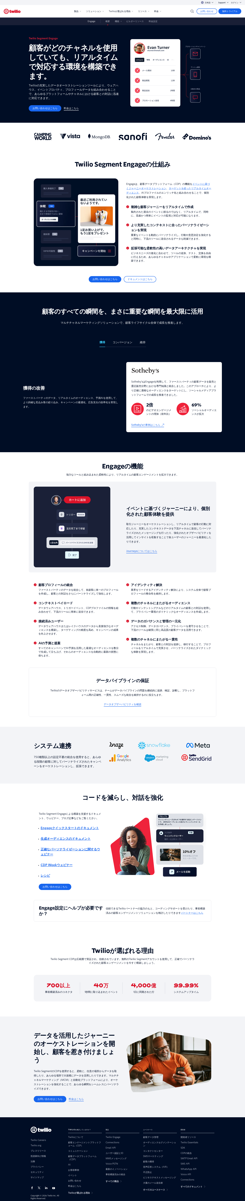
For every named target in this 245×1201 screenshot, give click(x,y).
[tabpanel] (122, 397)
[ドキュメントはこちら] (140, 279)
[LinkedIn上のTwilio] (47, 1187)
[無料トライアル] (229, 11)
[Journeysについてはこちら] (141, 551)
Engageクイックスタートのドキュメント (70, 828)
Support (223, 2)
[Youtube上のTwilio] (54, 1188)
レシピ (45, 875)
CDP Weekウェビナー (56, 865)
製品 (77, 11)
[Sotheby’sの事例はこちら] (147, 425)
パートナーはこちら (192, 912)
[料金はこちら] (71, 108)
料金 (157, 11)
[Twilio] (12, 11)
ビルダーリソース (135, 21)
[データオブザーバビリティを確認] (122, 704)
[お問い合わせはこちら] (45, 108)
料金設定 (153, 21)
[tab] (102, 343)
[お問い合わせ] (207, 11)
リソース (143, 11)
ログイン (236, 2)
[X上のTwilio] (40, 1187)
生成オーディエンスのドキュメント (66, 839)
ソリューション (95, 11)
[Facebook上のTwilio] (33, 1188)
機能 (117, 21)
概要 (107, 21)
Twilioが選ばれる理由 (121, 11)
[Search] (192, 11)
